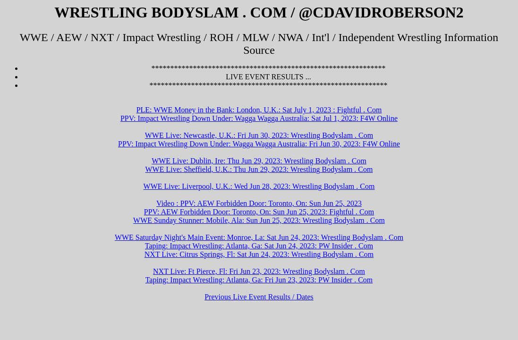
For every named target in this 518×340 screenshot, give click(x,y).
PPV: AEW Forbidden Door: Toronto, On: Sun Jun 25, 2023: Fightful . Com (259, 212)
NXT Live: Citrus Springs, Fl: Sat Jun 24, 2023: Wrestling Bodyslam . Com (259, 254)
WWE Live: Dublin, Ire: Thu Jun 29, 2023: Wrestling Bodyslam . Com (259, 161)
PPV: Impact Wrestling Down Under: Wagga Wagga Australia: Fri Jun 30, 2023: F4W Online (259, 144)
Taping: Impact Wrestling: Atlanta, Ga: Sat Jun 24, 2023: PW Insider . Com (259, 246)
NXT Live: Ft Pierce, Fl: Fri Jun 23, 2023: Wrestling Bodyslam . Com (259, 271)
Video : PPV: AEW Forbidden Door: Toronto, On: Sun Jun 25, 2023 (259, 203)
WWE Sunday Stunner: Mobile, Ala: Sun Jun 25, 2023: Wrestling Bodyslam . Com (259, 220)
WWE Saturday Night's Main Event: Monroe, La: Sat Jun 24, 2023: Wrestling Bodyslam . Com (259, 237)
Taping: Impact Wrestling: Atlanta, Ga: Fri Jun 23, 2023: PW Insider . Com (259, 280)
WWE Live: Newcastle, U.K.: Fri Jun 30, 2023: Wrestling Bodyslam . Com (259, 135)
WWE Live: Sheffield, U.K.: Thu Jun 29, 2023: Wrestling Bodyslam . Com (259, 169)
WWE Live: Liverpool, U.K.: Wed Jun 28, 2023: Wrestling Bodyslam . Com (259, 186)
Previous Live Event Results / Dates (259, 297)
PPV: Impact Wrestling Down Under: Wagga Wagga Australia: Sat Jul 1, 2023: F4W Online (259, 118)
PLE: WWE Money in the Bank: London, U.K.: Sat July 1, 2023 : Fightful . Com (259, 110)
